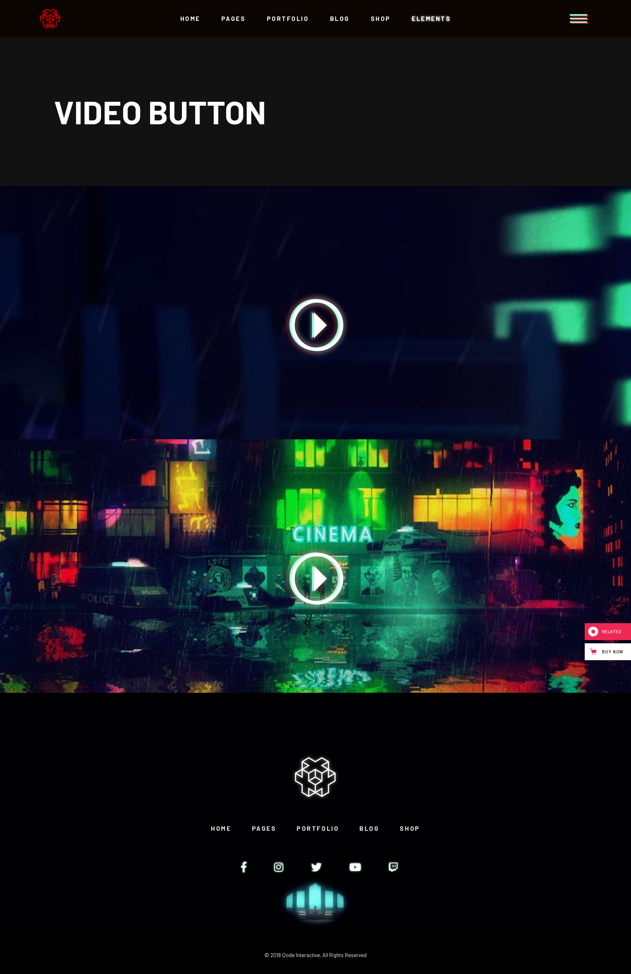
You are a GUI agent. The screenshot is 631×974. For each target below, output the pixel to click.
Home (221, 828)
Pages (264, 828)
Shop (410, 828)
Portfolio (318, 828)
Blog (369, 828)
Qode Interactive (301, 955)
